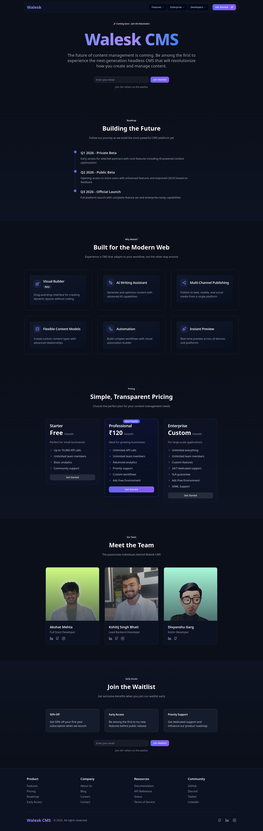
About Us (86, 786)
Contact (85, 802)
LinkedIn (193, 802)
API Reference (143, 791)
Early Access (34, 802)
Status (138, 796)
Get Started (224, 7)
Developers (198, 7)
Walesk (34, 7)
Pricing (31, 791)
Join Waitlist (159, 79)
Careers (85, 796)
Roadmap (33, 796)
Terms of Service (144, 802)
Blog (83, 791)
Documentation (144, 786)
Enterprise (177, 7)
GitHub (192, 786)
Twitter (192, 796)
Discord (192, 791)
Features (158, 7)
